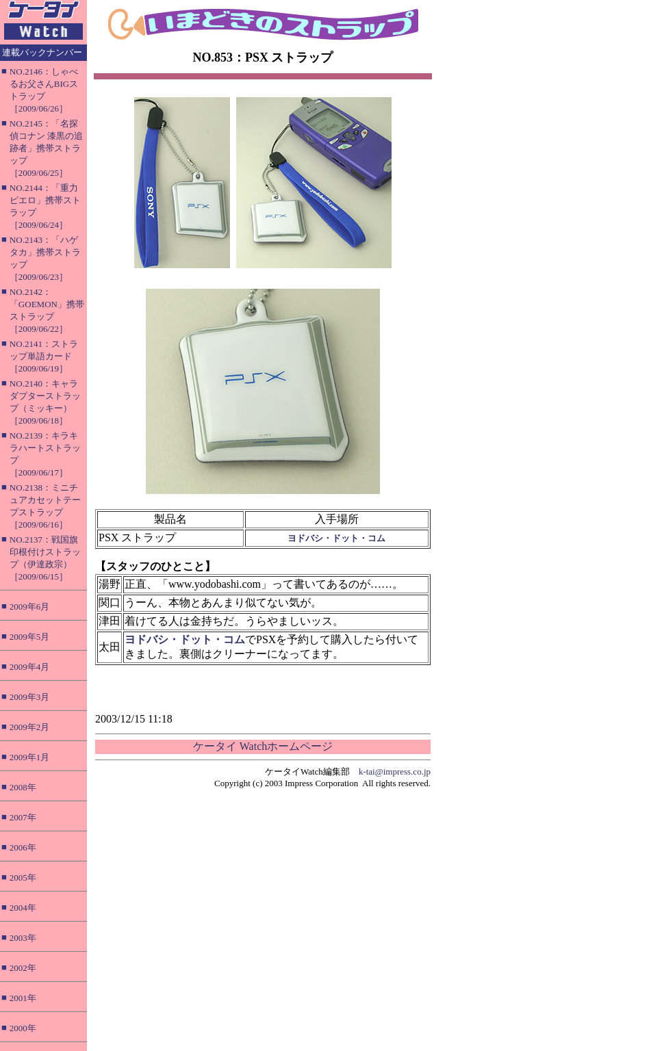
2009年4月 (30, 667)
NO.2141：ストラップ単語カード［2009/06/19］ (44, 356)
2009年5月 (30, 637)
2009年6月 (30, 606)
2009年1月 (30, 757)
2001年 (23, 998)
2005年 (23, 877)
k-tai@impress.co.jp (395, 771)
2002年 (23, 968)
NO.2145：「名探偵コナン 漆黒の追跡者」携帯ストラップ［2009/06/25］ (46, 148)
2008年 (23, 787)
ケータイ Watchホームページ (263, 746)
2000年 (23, 1028)
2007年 (23, 817)
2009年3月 (30, 697)
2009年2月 (30, 727)
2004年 (23, 908)
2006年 (23, 847)
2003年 (23, 938)
